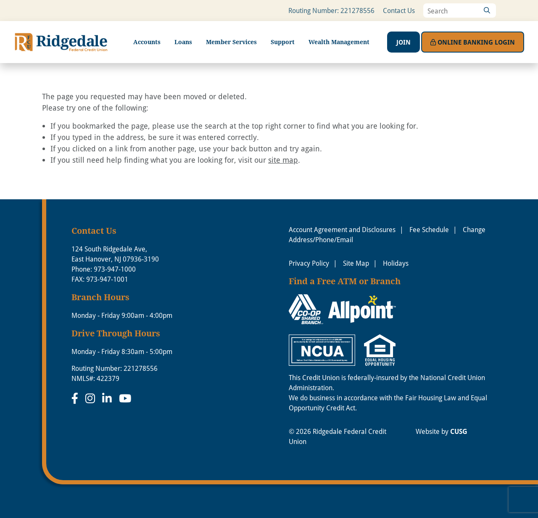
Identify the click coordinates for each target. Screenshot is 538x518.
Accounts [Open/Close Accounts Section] (147, 42)
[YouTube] (125, 398)
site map (283, 160)
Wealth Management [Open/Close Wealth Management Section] (339, 42)
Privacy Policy (309, 263)
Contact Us (399, 10)
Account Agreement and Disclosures (342, 229)
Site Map (356, 263)
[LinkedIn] (108, 398)
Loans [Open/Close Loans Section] (183, 42)
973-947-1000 (115, 268)
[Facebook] (76, 398)
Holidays (396, 263)
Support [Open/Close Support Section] (283, 42)
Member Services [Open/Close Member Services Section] (231, 42)
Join (403, 42)
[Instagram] (91, 398)
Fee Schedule (429, 229)
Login (472, 42)
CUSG (458, 431)
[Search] (486, 10)
